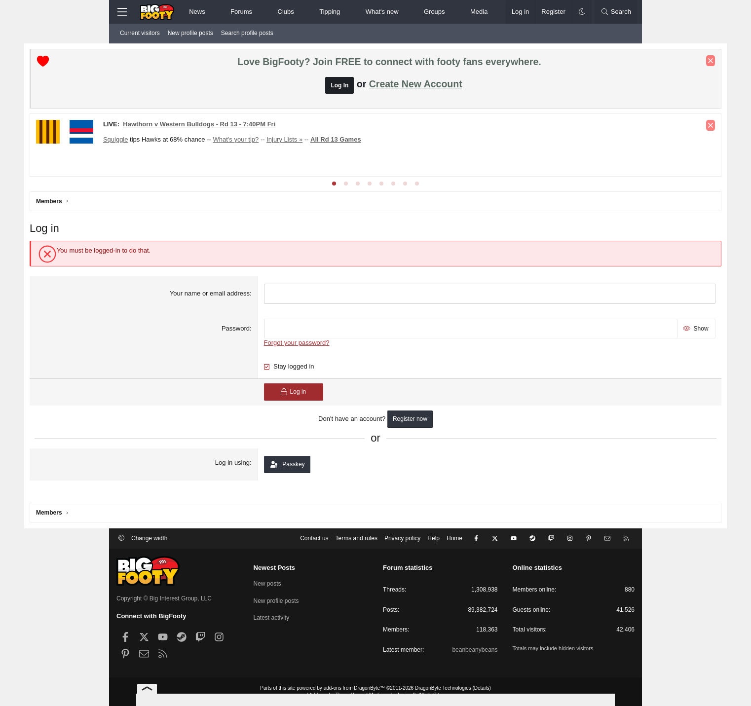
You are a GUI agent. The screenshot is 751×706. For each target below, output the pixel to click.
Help (433, 538)
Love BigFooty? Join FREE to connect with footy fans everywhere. (389, 63)
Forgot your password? (326, 353)
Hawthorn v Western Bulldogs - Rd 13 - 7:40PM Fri (286, 125)
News (197, 11)
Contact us (314, 538)
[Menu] (122, 11)
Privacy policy (402, 538)
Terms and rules (356, 538)
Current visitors (140, 33)
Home (454, 538)
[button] (213, 12)
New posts (267, 583)
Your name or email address (239, 304)
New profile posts (190, 33)
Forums (241, 11)
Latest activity (272, 618)
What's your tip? (323, 141)
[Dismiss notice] (623, 62)
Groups (434, 11)
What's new (382, 11)
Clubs (286, 11)
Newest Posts (275, 567)
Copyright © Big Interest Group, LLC (164, 598)
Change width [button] (149, 538)
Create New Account (415, 85)
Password (265, 339)
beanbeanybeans (474, 649)
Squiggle (202, 141)
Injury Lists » (371, 141)
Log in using (262, 473)
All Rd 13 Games (422, 141)
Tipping (329, 11)
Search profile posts (247, 33)
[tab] (334, 194)
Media (479, 11)
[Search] (616, 12)
